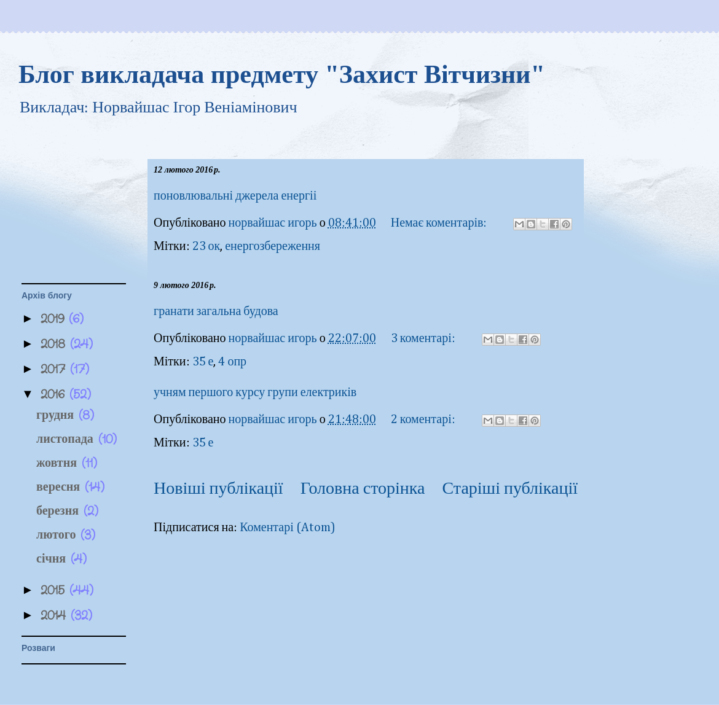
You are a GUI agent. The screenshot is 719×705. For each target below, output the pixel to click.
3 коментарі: (424, 338)
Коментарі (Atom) (288, 527)
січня (53, 559)
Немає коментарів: (440, 223)
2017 (55, 369)
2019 (55, 319)
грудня (57, 415)
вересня (60, 487)
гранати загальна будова (216, 311)
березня (60, 511)
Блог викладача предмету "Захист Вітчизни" (281, 74)
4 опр (232, 362)
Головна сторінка (363, 488)
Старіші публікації (510, 488)
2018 (55, 344)
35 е (203, 362)
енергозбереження (272, 246)
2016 (55, 394)
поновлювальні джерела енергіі (235, 196)
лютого (58, 535)
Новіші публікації (218, 488)
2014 (56, 616)
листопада (67, 439)
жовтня (59, 463)
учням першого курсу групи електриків (255, 392)
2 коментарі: (424, 419)
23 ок (206, 246)
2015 (55, 590)
